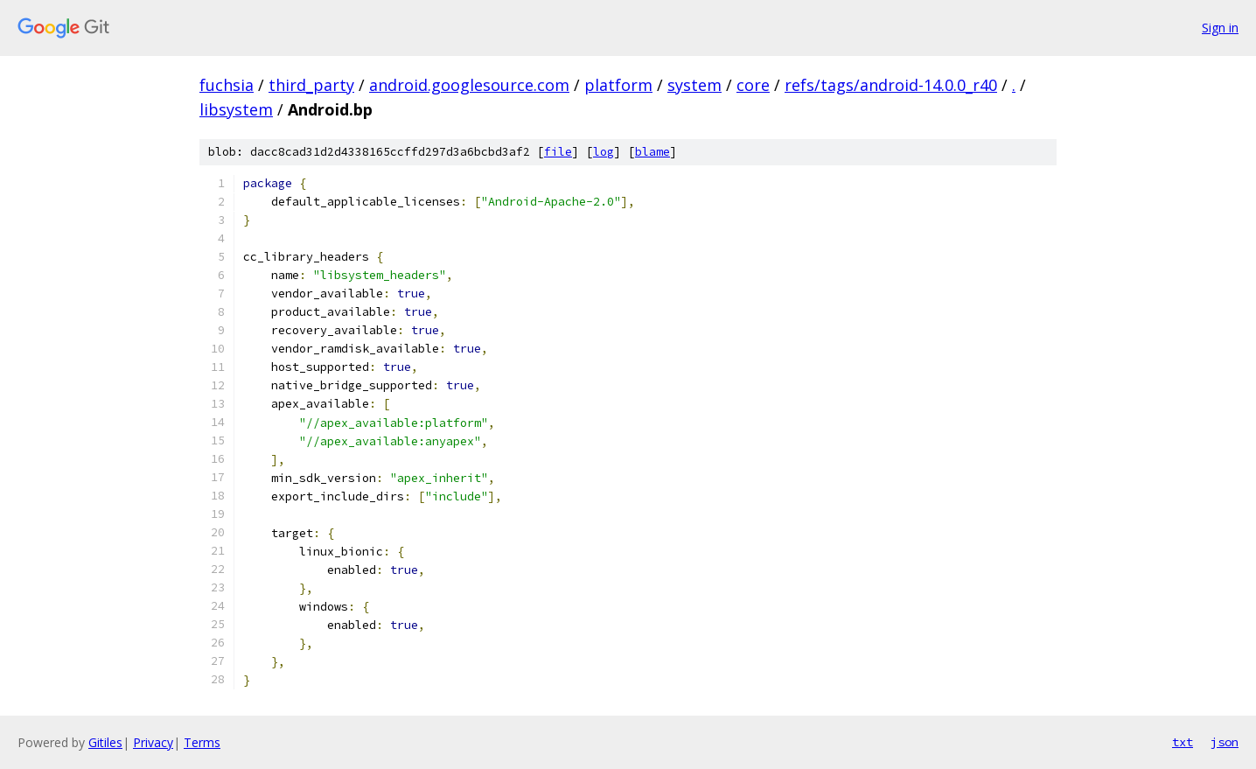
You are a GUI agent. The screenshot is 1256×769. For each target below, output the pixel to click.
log (603, 151)
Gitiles (105, 742)
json (1225, 742)
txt (1182, 742)
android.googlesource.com (469, 84)
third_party (311, 84)
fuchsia (226, 84)
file (558, 151)
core (753, 84)
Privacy (153, 742)
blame (652, 151)
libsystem (236, 109)
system (694, 84)
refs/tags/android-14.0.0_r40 (891, 84)
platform (618, 84)
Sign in (1220, 27)
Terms (202, 742)
